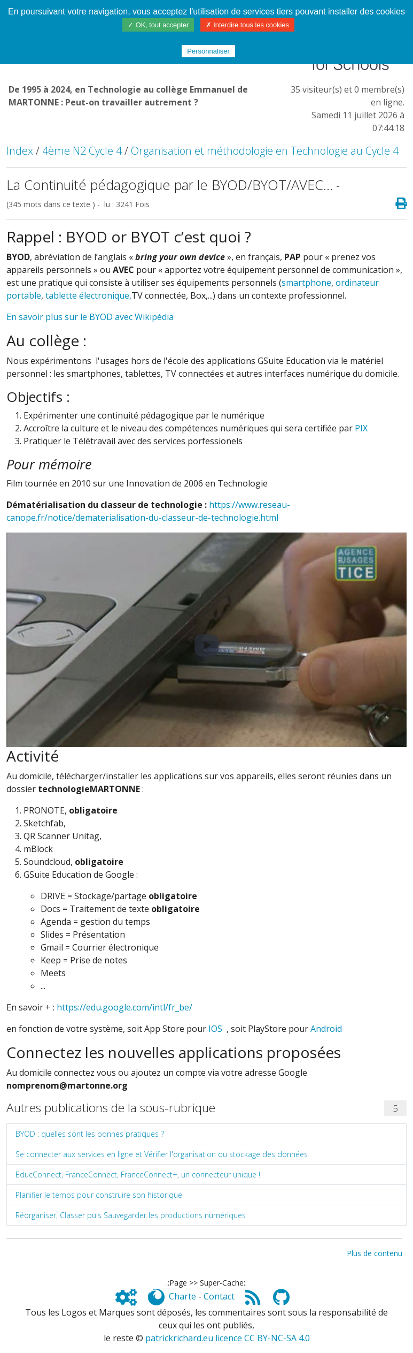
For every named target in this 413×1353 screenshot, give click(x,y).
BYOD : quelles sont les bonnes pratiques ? (89, 1134)
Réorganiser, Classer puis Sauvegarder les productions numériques (130, 1215)
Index (19, 150)
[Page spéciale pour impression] (397, 204)
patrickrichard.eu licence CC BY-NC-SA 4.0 (227, 1338)
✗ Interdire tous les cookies (247, 25)
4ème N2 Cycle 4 (82, 150)
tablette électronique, (88, 295)
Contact (219, 1296)
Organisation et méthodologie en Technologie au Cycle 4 (265, 150)
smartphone (306, 282)
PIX (361, 428)
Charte (182, 1296)
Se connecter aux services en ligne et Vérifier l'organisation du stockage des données (161, 1154)
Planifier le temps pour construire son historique (98, 1195)
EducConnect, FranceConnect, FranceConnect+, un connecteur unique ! (137, 1174)
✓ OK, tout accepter (158, 25)
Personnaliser (208, 51)
